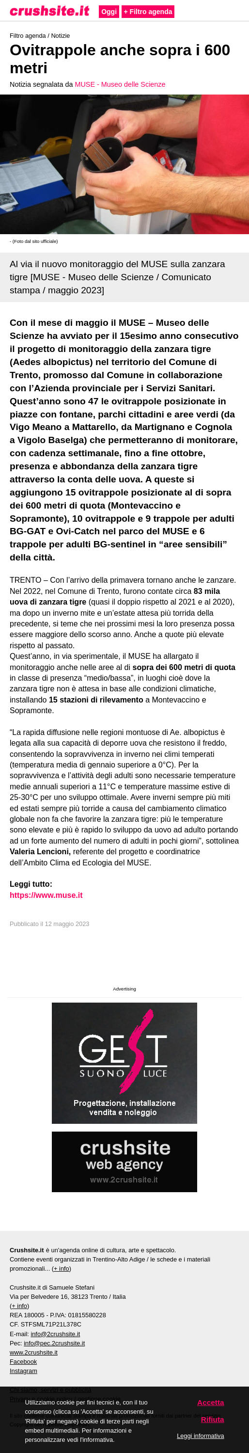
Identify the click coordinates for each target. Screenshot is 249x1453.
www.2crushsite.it (34, 1352)
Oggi (109, 12)
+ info (61, 1268)
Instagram (23, 1370)
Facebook (23, 1361)
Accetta (210, 1402)
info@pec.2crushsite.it (54, 1343)
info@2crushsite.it (55, 1334)
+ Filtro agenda (148, 12)
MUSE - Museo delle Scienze (120, 84)
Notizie (60, 35)
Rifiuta (212, 1419)
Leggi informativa (200, 1435)
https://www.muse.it (46, 895)
